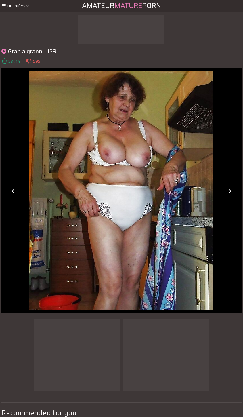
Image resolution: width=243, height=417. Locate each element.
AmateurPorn (121, 5)
